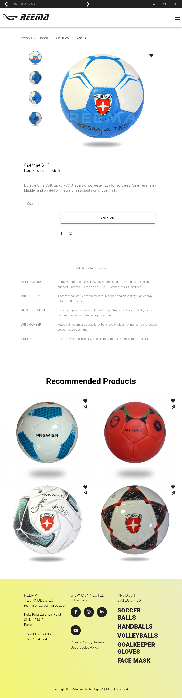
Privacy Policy (80, 642)
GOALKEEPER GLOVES (136, 648)
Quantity (33, 204)
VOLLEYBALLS (137, 635)
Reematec (26, 38)
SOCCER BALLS (129, 614)
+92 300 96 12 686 (24, 4)
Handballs (43, 38)
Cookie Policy (88, 647)
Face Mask (133, 660)
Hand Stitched (62, 38)
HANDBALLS (134, 626)
